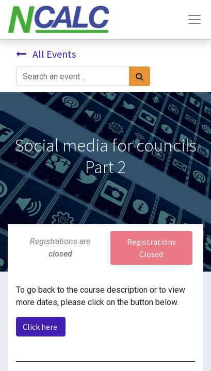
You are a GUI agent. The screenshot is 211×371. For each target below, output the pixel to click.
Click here (41, 327)
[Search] (139, 76)
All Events (46, 53)
